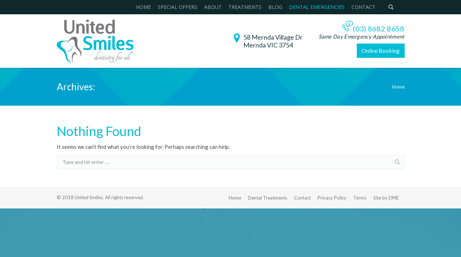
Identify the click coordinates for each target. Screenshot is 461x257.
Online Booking (380, 50)
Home (398, 87)
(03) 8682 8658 (378, 28)
